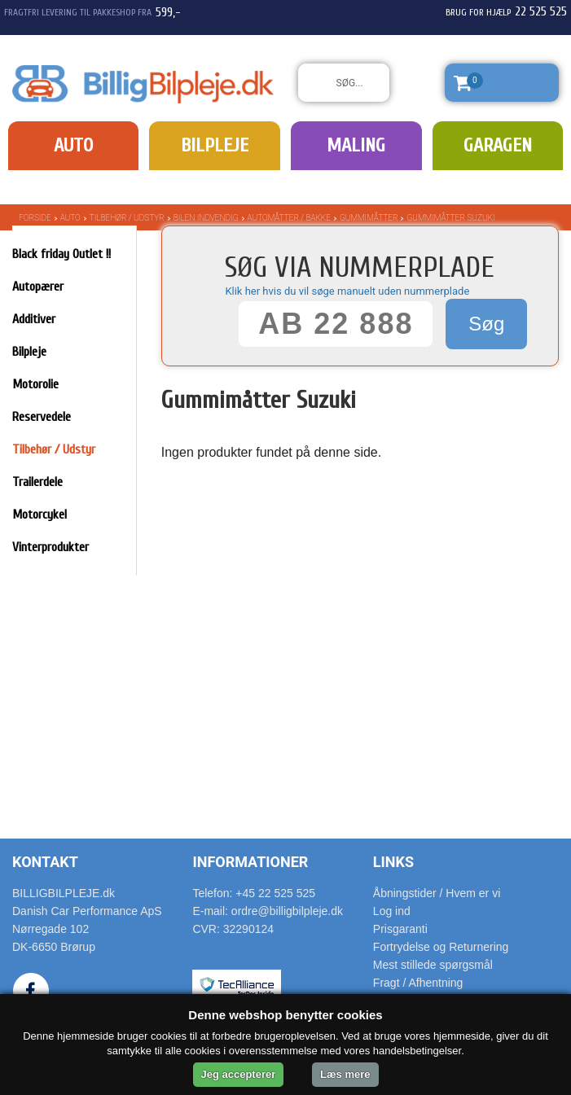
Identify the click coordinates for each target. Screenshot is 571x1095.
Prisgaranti (400, 928)
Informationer (250, 861)
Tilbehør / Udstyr (127, 217)
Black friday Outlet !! (61, 254)
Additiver (33, 319)
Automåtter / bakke (289, 217)
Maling (356, 145)
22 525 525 (541, 11)
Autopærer (38, 286)
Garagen (497, 145)
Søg (486, 324)
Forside (35, 217)
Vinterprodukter (50, 547)
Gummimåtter (369, 217)
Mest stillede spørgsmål (433, 964)
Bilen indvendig (206, 217)
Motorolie (35, 384)
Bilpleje (214, 145)
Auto (73, 145)
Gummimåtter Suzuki (450, 217)
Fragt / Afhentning (418, 982)
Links (393, 861)
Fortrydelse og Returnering (441, 946)
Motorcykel (39, 514)
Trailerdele (37, 482)
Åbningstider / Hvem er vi (436, 893)
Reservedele (41, 417)
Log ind (392, 911)
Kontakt (45, 861)
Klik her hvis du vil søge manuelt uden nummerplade (347, 291)
